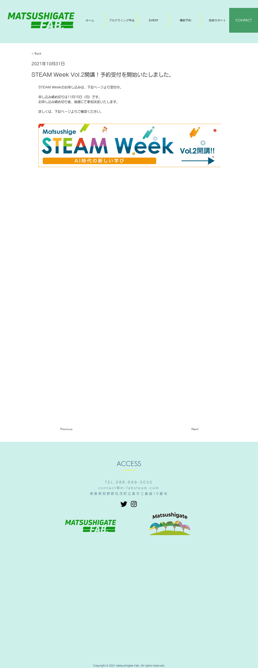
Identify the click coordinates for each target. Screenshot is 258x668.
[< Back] (44, 54)
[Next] (188, 429)
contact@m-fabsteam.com (128, 488)
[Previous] (73, 429)
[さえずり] (124, 504)
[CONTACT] (243, 20)
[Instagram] (134, 504)
